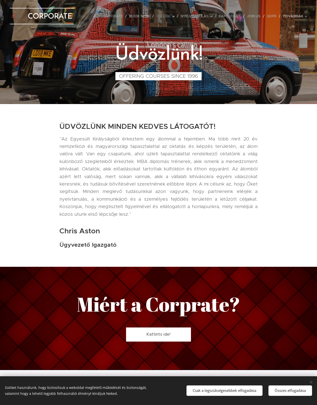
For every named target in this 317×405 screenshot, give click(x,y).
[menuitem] (113, 16)
